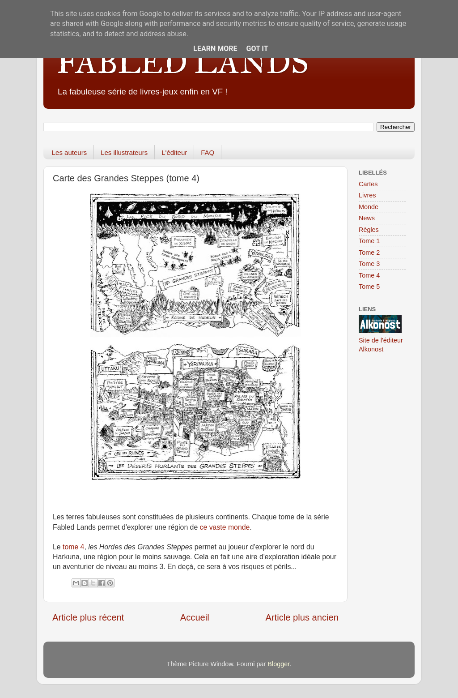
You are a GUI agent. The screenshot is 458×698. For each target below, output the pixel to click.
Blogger (278, 664)
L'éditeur (174, 152)
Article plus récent (88, 617)
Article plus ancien (302, 617)
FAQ (207, 152)
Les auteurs (69, 152)
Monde (368, 206)
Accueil (194, 617)
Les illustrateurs (124, 152)
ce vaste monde (225, 527)
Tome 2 (369, 252)
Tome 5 (369, 286)
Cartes (368, 184)
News (367, 218)
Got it (257, 48)
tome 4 (73, 547)
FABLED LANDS (183, 62)
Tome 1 (369, 240)
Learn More (215, 48)
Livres (367, 195)
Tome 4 (369, 275)
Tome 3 (369, 263)
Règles (369, 229)
